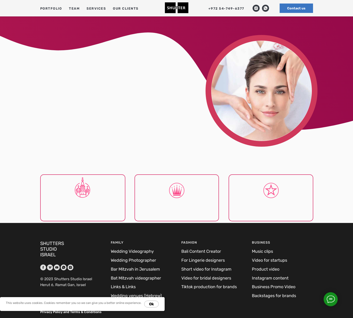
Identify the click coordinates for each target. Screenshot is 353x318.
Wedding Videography (132, 251)
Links (116, 286)
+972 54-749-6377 (226, 9)
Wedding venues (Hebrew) (136, 295)
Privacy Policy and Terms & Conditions (71, 312)
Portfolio (51, 9)
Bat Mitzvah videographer (136, 278)
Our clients (126, 9)
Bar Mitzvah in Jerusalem (135, 269)
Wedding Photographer (133, 260)
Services (96, 9)
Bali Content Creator (201, 251)
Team (74, 9)
